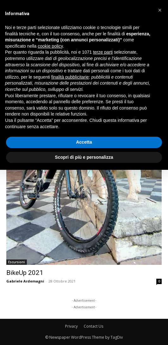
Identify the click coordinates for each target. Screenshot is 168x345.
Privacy (71, 326)
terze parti (103, 52)
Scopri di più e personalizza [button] (84, 157)
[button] (160, 10)
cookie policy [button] (50, 46)
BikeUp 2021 (24, 273)
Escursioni (16, 262)
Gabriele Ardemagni (25, 281)
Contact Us (93, 326)
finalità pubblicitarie (70, 77)
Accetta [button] (84, 142)
